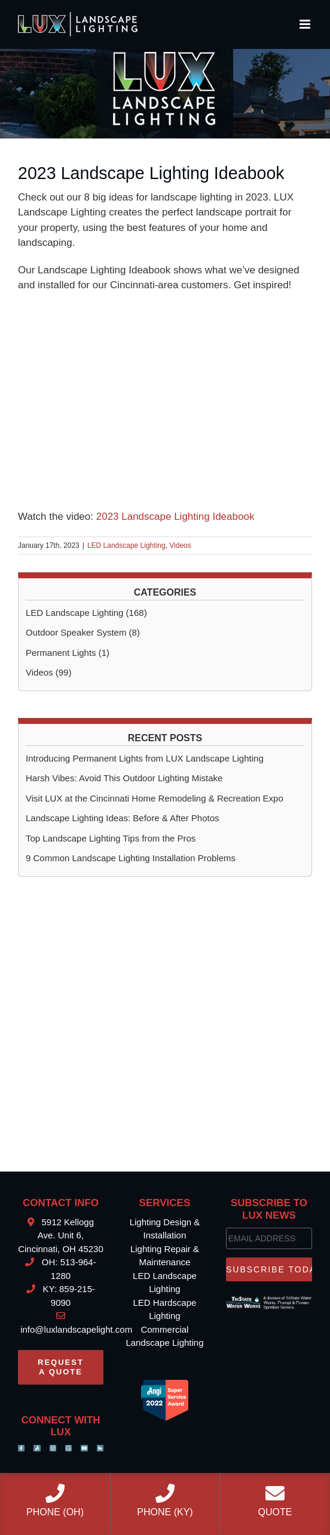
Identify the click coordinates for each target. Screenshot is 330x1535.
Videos (180, 545)
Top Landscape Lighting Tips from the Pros (110, 838)
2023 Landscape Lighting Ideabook (175, 516)
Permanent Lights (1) (67, 653)
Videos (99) (48, 672)
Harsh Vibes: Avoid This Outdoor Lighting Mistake (124, 778)
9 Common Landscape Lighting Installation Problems (131, 858)
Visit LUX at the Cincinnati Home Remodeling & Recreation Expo (154, 798)
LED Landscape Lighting (126, 545)
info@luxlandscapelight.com (75, 1329)
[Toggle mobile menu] (306, 24)
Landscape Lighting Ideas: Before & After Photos (122, 818)
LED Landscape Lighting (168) (86, 613)
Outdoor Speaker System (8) (83, 632)
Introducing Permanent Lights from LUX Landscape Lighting (145, 758)
